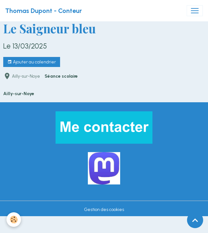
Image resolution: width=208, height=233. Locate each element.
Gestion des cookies (104, 209)
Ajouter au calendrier (31, 62)
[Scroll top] (195, 220)
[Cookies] (13, 219)
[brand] (43, 11)
